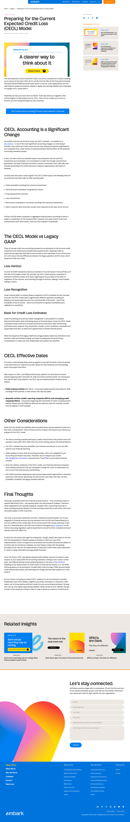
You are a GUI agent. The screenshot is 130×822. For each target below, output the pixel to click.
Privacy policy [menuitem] (111, 811)
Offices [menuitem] (118, 769)
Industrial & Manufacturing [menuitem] (98, 780)
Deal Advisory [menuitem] (68, 780)
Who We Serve (76, 2)
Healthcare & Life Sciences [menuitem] (99, 777)
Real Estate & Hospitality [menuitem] (98, 787)
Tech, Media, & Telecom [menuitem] (97, 791)
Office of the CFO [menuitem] (69, 787)
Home (6, 9)
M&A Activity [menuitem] (68, 784)
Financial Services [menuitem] (96, 773)
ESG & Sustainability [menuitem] (70, 777)
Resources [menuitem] (10, 784)
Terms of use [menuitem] (120, 811)
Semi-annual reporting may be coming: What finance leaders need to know (21, 659)
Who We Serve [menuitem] (11, 773)
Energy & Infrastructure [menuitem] (98, 769)
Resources (93, 2)
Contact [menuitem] (118, 773)
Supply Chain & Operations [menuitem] (72, 791)
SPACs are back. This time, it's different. (102, 658)
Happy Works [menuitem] (11, 765)
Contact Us (109, 2)
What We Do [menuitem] (11, 769)
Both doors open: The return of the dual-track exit (64, 658)
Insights (12, 9)
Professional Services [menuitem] (97, 784)
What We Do (66, 2)
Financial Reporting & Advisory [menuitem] (73, 769)
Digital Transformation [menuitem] (70, 773)
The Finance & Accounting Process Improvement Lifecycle (37, 111)
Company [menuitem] (9, 776)
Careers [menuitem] (9, 780)
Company (85, 2)
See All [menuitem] (66, 794)
